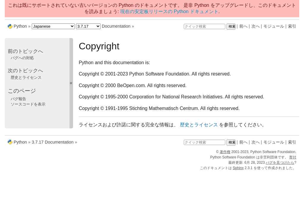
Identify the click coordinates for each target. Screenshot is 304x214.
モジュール (273, 26)
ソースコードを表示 (28, 104)
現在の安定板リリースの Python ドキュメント (169, 11)
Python (20, 26)
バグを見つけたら (280, 162)
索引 (292, 26)
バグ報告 (18, 99)
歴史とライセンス (26, 77)
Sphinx (238, 168)
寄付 (292, 157)
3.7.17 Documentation (53, 142)
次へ (255, 26)
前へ (243, 26)
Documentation (116, 26)
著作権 (225, 152)
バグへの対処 (22, 58)
